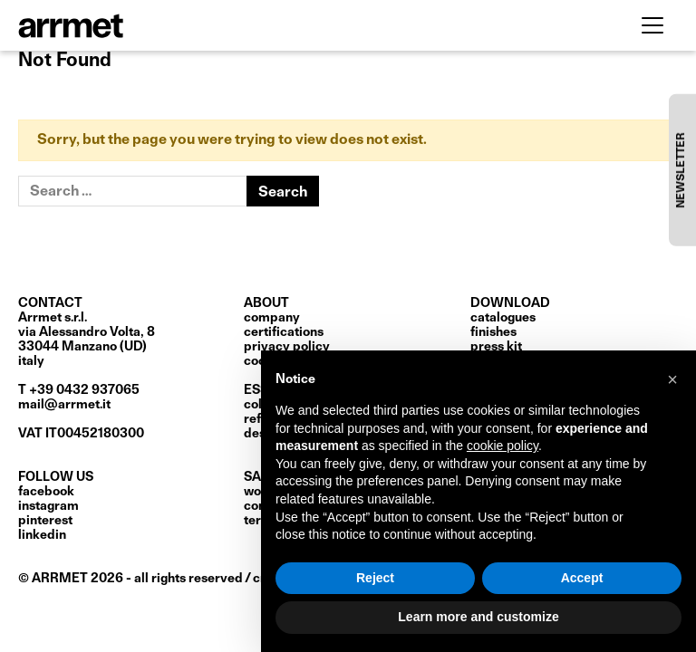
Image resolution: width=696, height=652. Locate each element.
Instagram (48, 506)
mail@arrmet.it (64, 404)
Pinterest (45, 520)
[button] (672, 379)
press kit (496, 346)
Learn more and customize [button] (478, 616)
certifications (284, 332)
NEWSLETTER (681, 169)
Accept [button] (582, 577)
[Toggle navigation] (652, 25)
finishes (493, 332)
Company (272, 318)
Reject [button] (375, 577)
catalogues (503, 318)
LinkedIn (42, 535)
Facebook (46, 491)
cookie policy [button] (502, 445)
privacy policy (287, 346)
